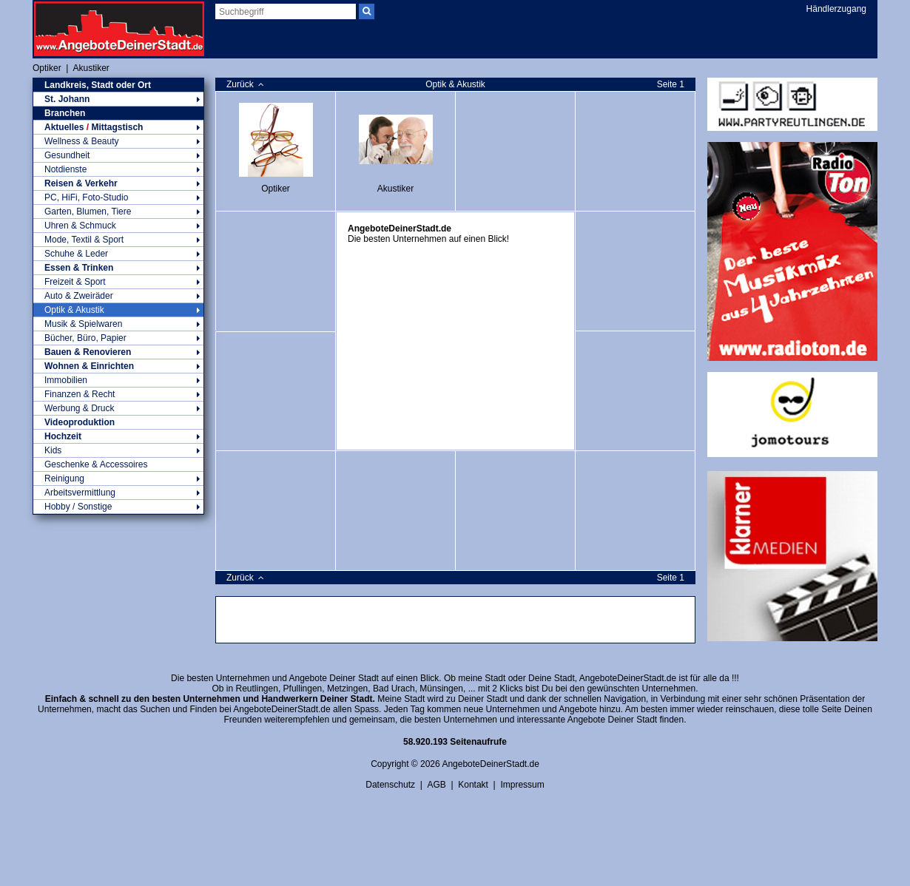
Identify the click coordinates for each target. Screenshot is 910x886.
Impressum (522, 785)
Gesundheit (118, 155)
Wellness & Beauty (118, 141)
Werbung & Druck (118, 408)
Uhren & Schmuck (118, 225)
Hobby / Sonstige (118, 506)
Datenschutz (390, 785)
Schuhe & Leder (118, 253)
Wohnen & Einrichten (118, 366)
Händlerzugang (836, 9)
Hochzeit (118, 436)
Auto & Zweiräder (118, 296)
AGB (436, 785)
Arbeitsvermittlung (118, 492)
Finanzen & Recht (118, 394)
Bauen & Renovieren (118, 352)
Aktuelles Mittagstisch (118, 127)
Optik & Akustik (118, 310)
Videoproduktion (79, 422)
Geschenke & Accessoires (95, 464)
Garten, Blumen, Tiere (118, 211)
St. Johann (118, 99)
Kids (118, 450)
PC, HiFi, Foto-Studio (118, 197)
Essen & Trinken (118, 268)
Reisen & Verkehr (118, 183)
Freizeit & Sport (118, 282)
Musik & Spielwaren (118, 324)
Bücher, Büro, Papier (118, 338)
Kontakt (473, 785)
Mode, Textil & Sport (118, 239)
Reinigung (118, 478)
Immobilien (118, 380)
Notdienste (118, 169)
